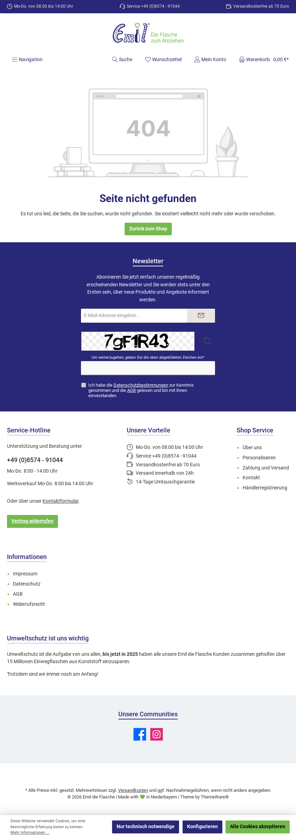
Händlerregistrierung (265, 488)
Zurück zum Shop (148, 229)
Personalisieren (259, 458)
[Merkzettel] (163, 59)
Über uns (252, 448)
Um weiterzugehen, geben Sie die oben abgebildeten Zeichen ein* (148, 357)
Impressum (25, 574)
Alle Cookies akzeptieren (257, 827)
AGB (131, 390)
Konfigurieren (202, 827)
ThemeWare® (215, 796)
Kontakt (251, 478)
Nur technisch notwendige (146, 827)
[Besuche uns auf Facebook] (140, 734)
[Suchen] (122, 59)
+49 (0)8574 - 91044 (35, 460)
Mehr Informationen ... (29, 832)
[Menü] (27, 59)
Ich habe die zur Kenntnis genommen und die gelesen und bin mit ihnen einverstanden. (141, 390)
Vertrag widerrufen (32, 521)
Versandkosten (133, 790)
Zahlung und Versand (266, 468)
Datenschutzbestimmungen (140, 385)
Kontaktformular (61, 501)
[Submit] (201, 316)
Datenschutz (26, 584)
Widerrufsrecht (29, 604)
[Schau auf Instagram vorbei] (156, 734)
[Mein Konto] (210, 59)
